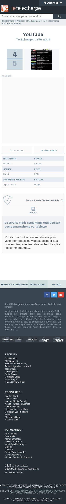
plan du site (60, 485)
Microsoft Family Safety (16, 363)
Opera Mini (10, 436)
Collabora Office (12, 377)
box (40, 485)
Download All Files (13, 441)
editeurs (13, 487)
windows (8, 339)
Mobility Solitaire (12, 417)
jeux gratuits (46, 491)
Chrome (8, 447)
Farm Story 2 (11, 379)
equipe (14, 485)
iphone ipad (45, 340)
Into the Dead (11, 396)
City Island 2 (11, 358)
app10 (53, 493)
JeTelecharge (8, 21)
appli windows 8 (41, 493)
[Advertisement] (33, 110)
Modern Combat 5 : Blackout (18, 457)
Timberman (10, 369)
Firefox (8, 414)
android (32, 339)
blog (56, 487)
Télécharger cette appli (33, 39)
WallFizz (27, 493)
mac (19, 339)
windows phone (59, 340)
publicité (37, 487)
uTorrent (9, 449)
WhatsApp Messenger (15, 444)
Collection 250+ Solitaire (16, 412)
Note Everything (12, 406)
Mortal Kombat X (13, 439)
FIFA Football (11, 434)
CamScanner (11, 398)
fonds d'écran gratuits (26, 491)
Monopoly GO (11, 361)
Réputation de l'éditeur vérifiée (45, 200)
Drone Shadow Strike (15, 382)
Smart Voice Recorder (15, 452)
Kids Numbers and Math (16, 409)
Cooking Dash (11, 371)
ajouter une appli (28, 485)
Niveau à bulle (11, 420)
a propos (4, 485)
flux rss (48, 485)
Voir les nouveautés (14, 472)
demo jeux (59, 491)
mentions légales (22, 501)
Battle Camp (11, 374)
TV (15, 329)
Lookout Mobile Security (16, 401)
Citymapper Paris (13, 455)
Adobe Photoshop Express (17, 404)
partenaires (25, 487)
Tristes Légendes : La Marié (19, 366)
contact (48, 487)
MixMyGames (16, 493)
